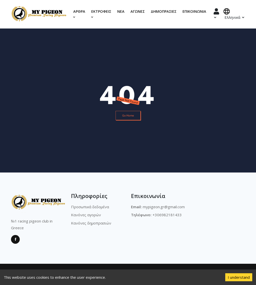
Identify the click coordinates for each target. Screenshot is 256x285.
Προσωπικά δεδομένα (90, 206)
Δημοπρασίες (163, 11)
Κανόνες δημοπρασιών (91, 223)
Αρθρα (79, 14)
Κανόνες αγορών (86, 214)
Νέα (120, 11)
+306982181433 (167, 214)
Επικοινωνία (194, 11)
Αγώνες (137, 11)
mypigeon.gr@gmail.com (164, 206)
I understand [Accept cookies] (239, 277)
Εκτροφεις (101, 14)
